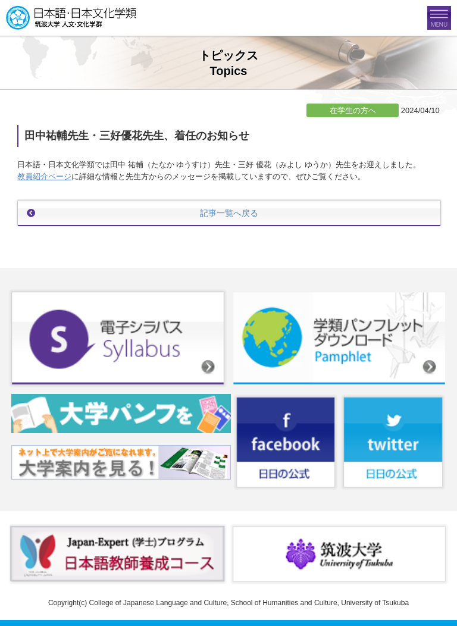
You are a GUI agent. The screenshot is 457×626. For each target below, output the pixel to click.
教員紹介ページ (44, 176)
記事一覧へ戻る (229, 213)
